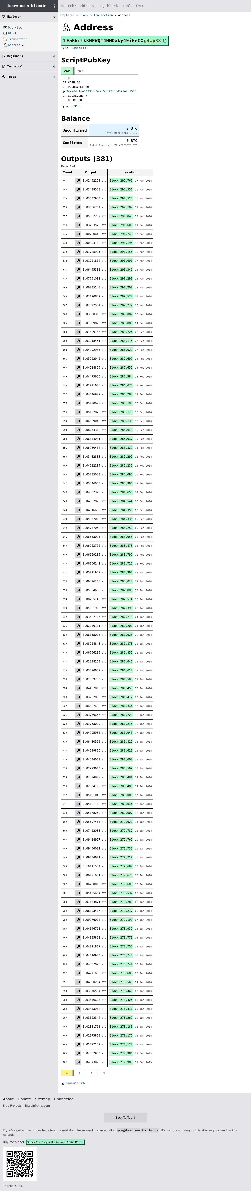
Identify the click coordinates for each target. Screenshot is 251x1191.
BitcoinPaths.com (37, 1105)
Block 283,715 (121, 563)
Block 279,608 (121, 884)
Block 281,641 (121, 661)
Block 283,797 (121, 554)
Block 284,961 (121, 483)
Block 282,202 (121, 626)
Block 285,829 (121, 447)
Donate (24, 1099)
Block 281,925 (121, 634)
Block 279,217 (121, 911)
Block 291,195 (121, 243)
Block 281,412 (121, 697)
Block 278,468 (121, 991)
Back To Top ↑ (125, 1117)
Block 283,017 (121, 581)
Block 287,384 (121, 376)
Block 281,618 (121, 670)
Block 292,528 (121, 198)
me (175, 1130)
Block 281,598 (121, 679)
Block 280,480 (121, 786)
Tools (11, 77)
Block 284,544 (121, 501)
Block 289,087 (121, 314)
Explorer (67, 15)
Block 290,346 (121, 269)
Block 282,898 (121, 590)
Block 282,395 (121, 608)
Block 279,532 (121, 893)
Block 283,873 (121, 545)
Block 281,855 (121, 652)
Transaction (103, 15)
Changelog (64, 1099)
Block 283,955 (121, 537)
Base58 (77, 48)
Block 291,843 (121, 216)
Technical (15, 66)
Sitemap (42, 1099)
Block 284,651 (121, 492)
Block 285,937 (121, 439)
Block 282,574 (121, 599)
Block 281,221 (121, 715)
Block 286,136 (121, 421)
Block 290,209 (121, 287)
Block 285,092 (121, 474)
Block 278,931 (121, 928)
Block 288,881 (121, 323)
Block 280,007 (121, 813)
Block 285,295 (121, 456)
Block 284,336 (121, 519)
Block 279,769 (121, 839)
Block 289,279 (121, 305)
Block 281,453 (121, 688)
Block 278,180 (121, 1026)
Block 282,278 (121, 617)
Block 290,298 (121, 278)
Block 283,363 (121, 572)
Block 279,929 (121, 822)
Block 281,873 (121, 643)
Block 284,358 (121, 510)
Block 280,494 (121, 777)
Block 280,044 (121, 804)
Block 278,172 (121, 1035)
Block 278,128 (121, 1044)
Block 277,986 (121, 1053)
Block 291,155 (121, 252)
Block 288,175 (121, 341)
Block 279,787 (121, 830)
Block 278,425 (121, 1000)
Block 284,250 (121, 528)
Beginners (15, 56)
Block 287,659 (121, 367)
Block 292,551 (121, 189)
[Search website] (154, 6)
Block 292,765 (121, 180)
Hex (80, 71)
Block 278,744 (121, 964)
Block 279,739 (121, 848)
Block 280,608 (121, 759)
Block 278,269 (121, 1017)
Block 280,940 (121, 732)
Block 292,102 (121, 207)
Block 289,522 (121, 296)
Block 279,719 (121, 857)
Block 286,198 (121, 403)
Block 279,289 (121, 902)
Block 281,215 (121, 724)
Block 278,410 (121, 1009)
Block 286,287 (121, 394)
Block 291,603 (121, 225)
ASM (67, 71)
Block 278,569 (121, 982)
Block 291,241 (121, 234)
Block (84, 15)
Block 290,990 (121, 260)
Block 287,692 (121, 358)
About (8, 1099)
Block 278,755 (121, 946)
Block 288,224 (121, 332)
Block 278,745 (121, 955)
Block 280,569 (121, 768)
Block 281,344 (121, 706)
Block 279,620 (121, 875)
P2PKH (76, 106)
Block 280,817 (121, 741)
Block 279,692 (121, 866)
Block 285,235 (121, 465)
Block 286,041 (121, 430)
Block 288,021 (121, 350)
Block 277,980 (121, 1062)
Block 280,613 (121, 750)
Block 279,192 (121, 919)
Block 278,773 (121, 937)
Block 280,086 (121, 795)
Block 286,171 (121, 412)
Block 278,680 (121, 973)
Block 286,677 (121, 385)
